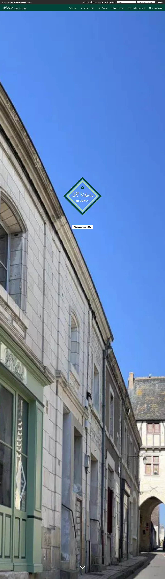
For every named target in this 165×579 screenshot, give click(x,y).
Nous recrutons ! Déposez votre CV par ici (17, 2)
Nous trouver (156, 8)
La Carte (103, 8)
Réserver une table (82, 227)
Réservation (117, 8)
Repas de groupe (136, 8)
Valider (160, 2)
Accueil (73, 8)
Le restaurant (88, 8)
